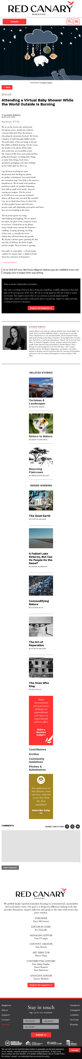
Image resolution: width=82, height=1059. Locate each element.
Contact (6, 1020)
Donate (14, 21)
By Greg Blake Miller (39, 476)
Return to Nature (40, 436)
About (5, 1010)
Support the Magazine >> (41, 308)
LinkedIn (74, 1015)
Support (6, 1015)
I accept (74, 1050)
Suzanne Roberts (12, 115)
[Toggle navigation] (76, 21)
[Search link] (69, 21)
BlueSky (74, 1024)
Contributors (37, 749)
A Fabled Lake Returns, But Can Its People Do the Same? (40, 558)
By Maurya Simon (36, 407)
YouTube (74, 1020)
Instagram (75, 1010)
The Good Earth (39, 515)
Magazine (6, 1005)
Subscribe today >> (41, 811)
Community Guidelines (36, 760)
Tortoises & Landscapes (37, 402)
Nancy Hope (47, 83)
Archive (34, 754)
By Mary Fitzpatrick (38, 440)
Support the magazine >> (41, 985)
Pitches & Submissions (37, 768)
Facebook (75, 1005)
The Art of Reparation (36, 643)
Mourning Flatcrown (36, 470)
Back (7, 87)
